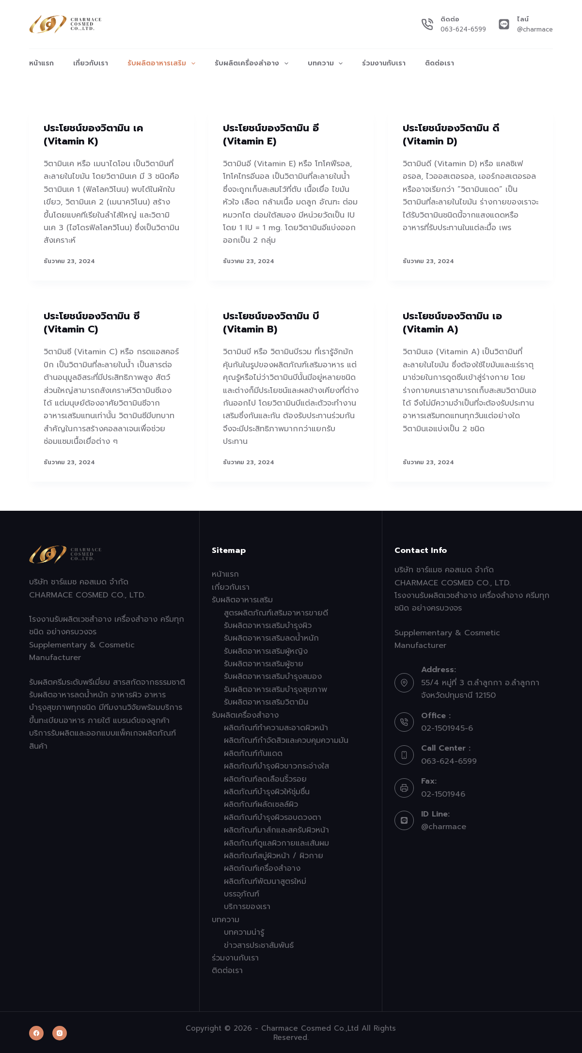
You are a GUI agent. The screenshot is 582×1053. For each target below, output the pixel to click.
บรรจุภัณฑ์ (241, 892)
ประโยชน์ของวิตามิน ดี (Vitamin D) (451, 134)
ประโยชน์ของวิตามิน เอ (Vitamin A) (452, 321)
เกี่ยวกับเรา (90, 63)
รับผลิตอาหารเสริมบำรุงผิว (268, 623)
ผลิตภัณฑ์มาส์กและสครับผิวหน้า (276, 828)
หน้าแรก (41, 63)
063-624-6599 (463, 29)
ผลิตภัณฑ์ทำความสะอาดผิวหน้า (276, 726)
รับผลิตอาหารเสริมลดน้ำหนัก (271, 636)
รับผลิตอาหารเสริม (163, 63)
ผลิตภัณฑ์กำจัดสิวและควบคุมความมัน (286, 739)
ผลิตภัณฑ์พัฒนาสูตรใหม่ (265, 879)
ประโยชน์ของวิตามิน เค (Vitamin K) (93, 134)
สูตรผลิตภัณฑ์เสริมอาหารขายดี (276, 611)
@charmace (535, 29)
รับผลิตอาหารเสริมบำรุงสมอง (273, 675)
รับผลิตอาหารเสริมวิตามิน (266, 700)
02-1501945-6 (447, 726)
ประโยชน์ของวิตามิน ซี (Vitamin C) (92, 321)
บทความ (327, 63)
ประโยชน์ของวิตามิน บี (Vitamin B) (271, 321)
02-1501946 (443, 792)
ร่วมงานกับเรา (384, 63)
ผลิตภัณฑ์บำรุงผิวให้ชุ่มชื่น (267, 790)
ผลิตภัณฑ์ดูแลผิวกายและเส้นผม (276, 841)
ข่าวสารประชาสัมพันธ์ (259, 943)
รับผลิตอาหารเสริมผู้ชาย (263, 662)
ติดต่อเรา (439, 63)
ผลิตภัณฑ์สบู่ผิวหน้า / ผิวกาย (273, 854)
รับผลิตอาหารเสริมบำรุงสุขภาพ (275, 687)
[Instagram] (59, 1031)
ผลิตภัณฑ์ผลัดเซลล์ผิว (261, 803)
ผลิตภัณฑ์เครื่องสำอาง (262, 866)
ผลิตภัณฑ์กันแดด (253, 751)
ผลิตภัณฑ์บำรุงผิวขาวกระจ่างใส (276, 764)
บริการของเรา (247, 905)
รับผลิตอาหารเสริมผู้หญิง (266, 649)
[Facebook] (36, 1031)
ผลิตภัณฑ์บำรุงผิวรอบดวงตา (272, 815)
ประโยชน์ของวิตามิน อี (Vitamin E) (271, 134)
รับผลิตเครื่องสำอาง (253, 63)
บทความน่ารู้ (244, 930)
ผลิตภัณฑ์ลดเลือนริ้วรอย (265, 777)
